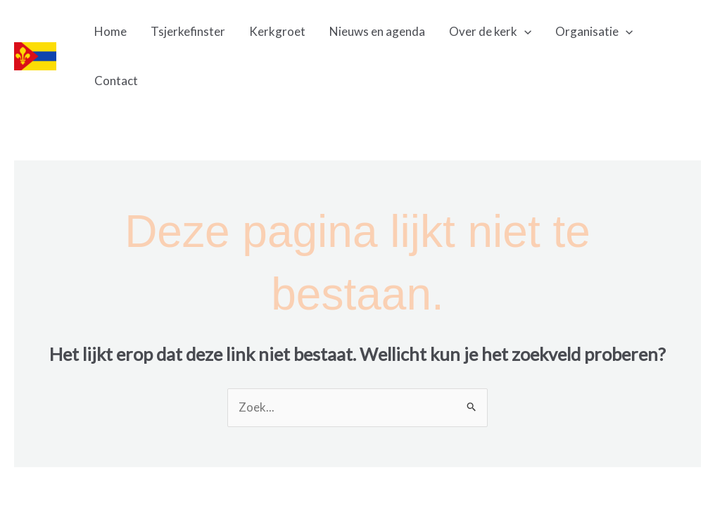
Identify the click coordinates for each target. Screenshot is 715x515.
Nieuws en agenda (377, 31)
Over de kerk (490, 31)
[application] (524, 31)
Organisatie (594, 31)
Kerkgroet (277, 31)
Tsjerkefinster (188, 31)
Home (110, 31)
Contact (116, 80)
